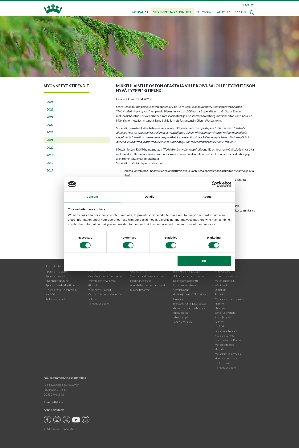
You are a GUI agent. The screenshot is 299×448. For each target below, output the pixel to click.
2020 (50, 147)
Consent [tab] (92, 196)
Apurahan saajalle (56, 276)
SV (252, 4)
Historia (219, 349)
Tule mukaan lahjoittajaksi (187, 271)
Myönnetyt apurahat (57, 280)
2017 (50, 170)
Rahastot (220, 294)
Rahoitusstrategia (225, 312)
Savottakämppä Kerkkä (228, 340)
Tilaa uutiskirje (53, 402)
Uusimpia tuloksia (140, 271)
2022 (50, 132)
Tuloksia (203, 12)
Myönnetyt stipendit (99, 289)
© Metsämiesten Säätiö (59, 429)
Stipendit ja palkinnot (172, 12)
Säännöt (219, 321)
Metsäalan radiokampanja (229, 299)
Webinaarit (221, 285)
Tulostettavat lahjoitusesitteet (190, 303)
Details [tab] (149, 196)
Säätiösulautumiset (226, 331)
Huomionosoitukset (226, 358)
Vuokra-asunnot (224, 335)
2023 (50, 124)
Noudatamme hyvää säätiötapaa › (66, 377)
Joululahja (178, 299)
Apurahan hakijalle (56, 271)
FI (242, 4)
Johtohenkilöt (223, 363)
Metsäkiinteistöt (224, 344)
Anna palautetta (54, 409)
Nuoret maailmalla (140, 280)
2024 (50, 117)
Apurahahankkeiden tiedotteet (63, 285)
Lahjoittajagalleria (183, 317)
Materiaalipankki (224, 280)
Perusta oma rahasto (185, 285)
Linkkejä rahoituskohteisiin (61, 289)
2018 (50, 162)
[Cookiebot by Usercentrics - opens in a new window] (214, 184)
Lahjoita (222, 12)
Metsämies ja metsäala (228, 353)
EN (247, 4)
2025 (50, 109)
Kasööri (50, 294)
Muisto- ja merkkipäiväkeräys (189, 294)
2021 (50, 140)
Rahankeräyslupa (183, 321)
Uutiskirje (220, 289)
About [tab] (207, 196)
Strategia (220, 308)
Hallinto (219, 303)
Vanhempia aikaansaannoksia (147, 276)
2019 (50, 155)
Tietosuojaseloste (56, 299)
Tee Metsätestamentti (185, 280)
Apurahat (140, 12)
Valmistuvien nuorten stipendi (105, 276)
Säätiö (240, 12)
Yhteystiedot (222, 271)
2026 (50, 101)
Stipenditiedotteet (140, 289)
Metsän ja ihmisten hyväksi (188, 276)
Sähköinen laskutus (226, 276)
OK (204, 261)
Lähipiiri (219, 326)
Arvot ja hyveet (223, 317)
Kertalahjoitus (181, 289)
